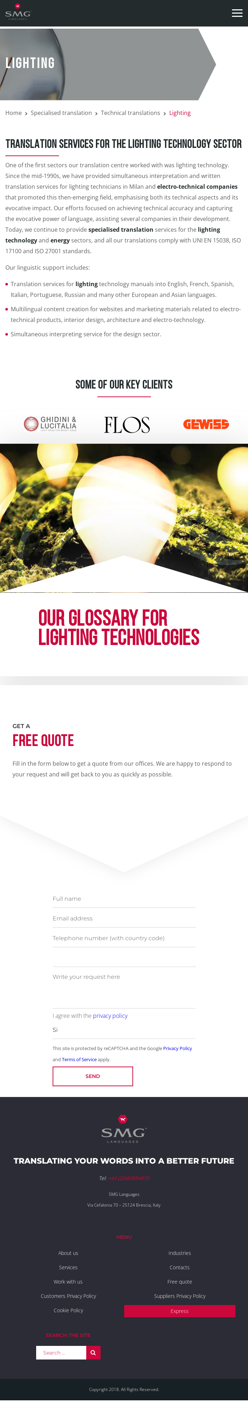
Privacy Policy (177, 1048)
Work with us (68, 1281)
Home (13, 113)
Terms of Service (79, 1059)
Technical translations (130, 113)
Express (180, 1311)
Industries (180, 1253)
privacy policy (110, 1016)
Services (68, 1267)
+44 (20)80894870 (128, 1178)
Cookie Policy (68, 1310)
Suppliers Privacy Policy (179, 1296)
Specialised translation (61, 113)
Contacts (180, 1267)
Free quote (179, 1281)
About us (68, 1253)
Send (93, 1076)
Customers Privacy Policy (68, 1296)
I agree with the (90, 1016)
